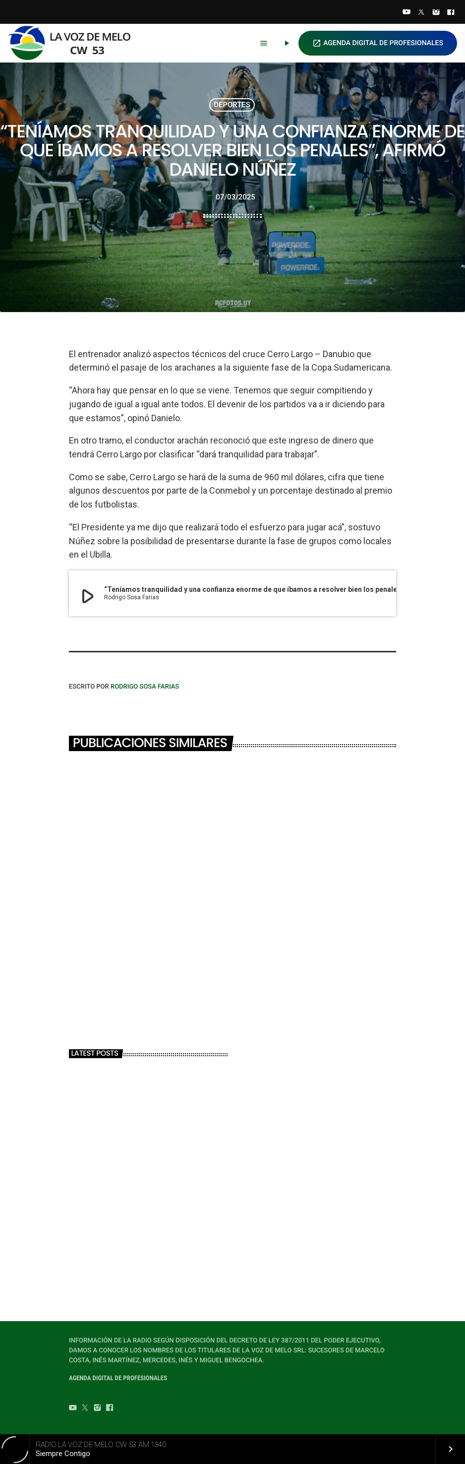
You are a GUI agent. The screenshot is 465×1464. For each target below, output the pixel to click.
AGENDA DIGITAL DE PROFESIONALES (377, 43)
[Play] (286, 43)
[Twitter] (421, 12)
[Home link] (74, 43)
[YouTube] (406, 12)
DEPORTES (232, 104)
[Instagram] (436, 12)
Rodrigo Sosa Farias (145, 687)
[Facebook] (451, 12)
